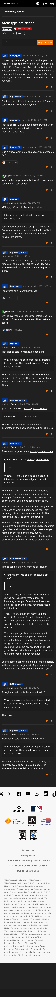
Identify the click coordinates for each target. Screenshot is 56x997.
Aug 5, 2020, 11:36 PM (41, 286)
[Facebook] (19, 794)
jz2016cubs (15, 684)
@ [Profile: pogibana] (8, 351)
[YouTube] (28, 794)
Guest (13, 203)
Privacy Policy (28, 855)
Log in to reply (45, 42)
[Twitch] (37, 794)
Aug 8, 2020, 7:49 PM (29, 562)
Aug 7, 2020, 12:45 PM (30, 347)
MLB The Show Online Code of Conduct (28, 865)
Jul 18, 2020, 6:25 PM (41, 147)
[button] (4, 993)
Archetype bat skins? (35, 207)
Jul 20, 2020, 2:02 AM (33, 176)
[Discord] (46, 794)
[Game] (38, 3)
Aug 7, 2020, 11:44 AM (33, 311)
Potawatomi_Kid (17, 400)
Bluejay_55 (15, 56)
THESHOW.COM (11, 3)
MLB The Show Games (28, 871)
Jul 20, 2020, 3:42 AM (30, 203)
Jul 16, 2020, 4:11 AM (40, 56)
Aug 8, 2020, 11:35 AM (30, 447)
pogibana (9, 176)
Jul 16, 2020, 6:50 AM (42, 96)
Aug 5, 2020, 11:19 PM (20, 256)
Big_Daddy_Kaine (18, 252)
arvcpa (13, 120)
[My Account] (52, 3)
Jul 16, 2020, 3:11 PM (37, 120)
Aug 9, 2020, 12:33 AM (30, 734)
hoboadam (15, 286)
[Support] (45, 3)
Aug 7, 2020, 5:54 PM (29, 404)
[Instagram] (10, 794)
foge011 (14, 344)
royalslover (15, 96)
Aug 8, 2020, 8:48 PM (29, 688)
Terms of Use (28, 850)
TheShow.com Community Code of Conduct (28, 860)
